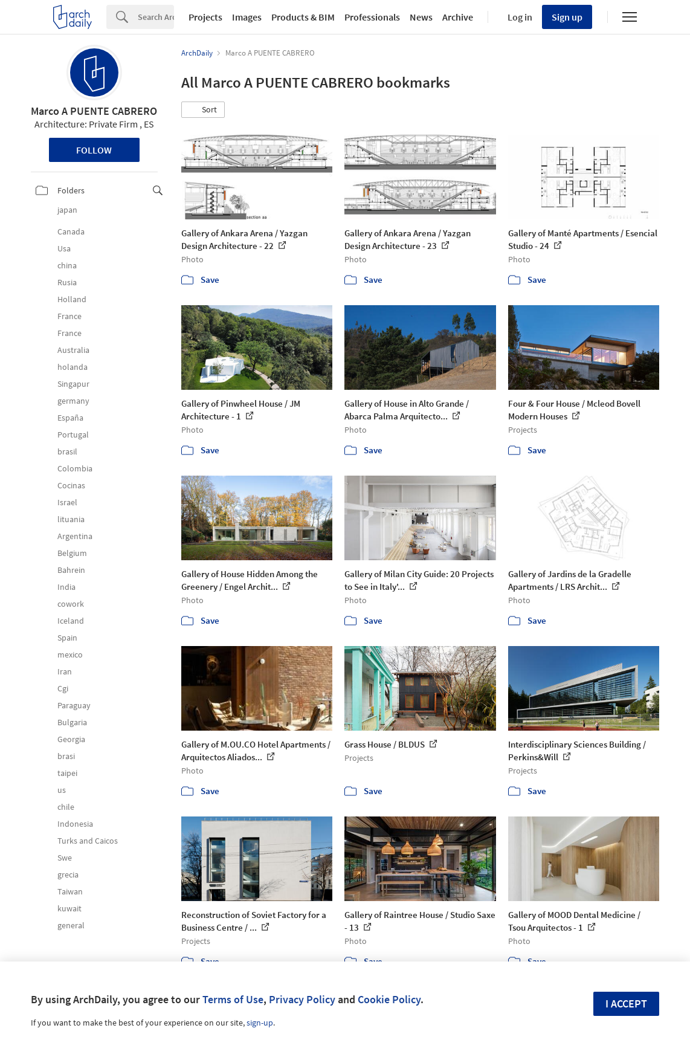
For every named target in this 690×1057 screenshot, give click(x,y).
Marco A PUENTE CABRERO (94, 111)
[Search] (156, 17)
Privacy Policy (302, 999)
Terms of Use (232, 999)
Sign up (567, 17)
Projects (205, 17)
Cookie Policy (389, 999)
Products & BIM (303, 17)
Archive (457, 17)
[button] (203, 110)
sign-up (260, 1022)
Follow (94, 150)
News (421, 17)
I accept (626, 1003)
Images (247, 17)
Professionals (372, 17)
